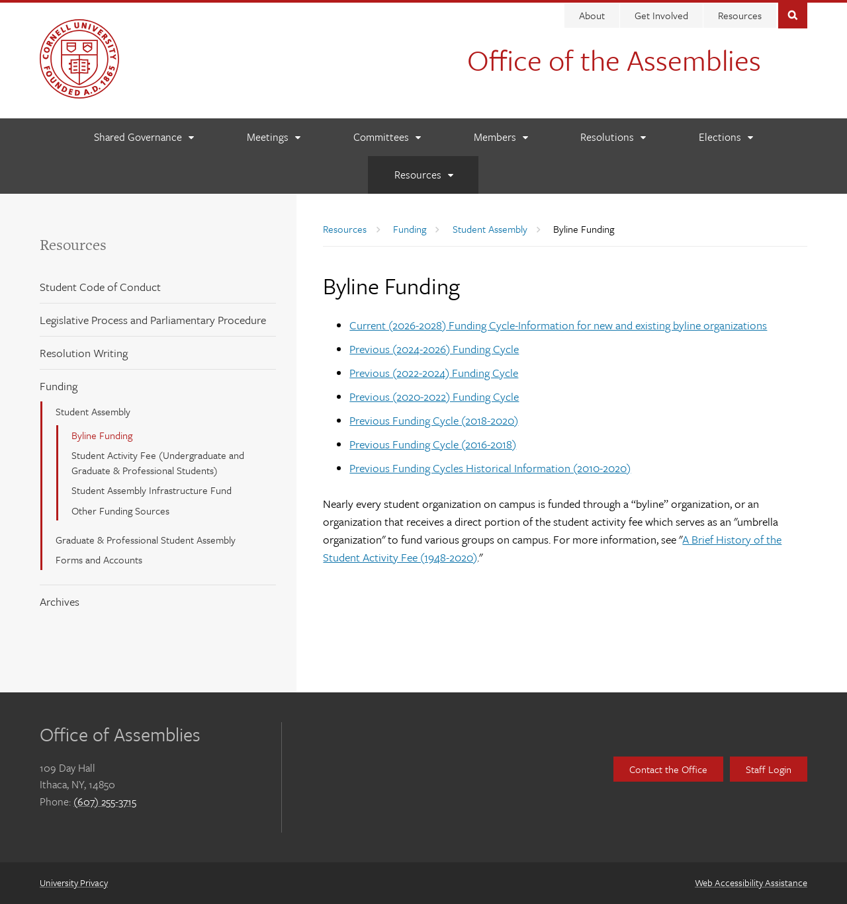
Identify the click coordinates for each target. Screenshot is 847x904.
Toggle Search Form (792, 14)
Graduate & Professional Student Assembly (146, 539)
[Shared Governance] (143, 137)
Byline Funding (101, 435)
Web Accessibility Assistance (751, 882)
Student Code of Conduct (100, 286)
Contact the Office (668, 769)
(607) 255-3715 (104, 801)
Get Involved (661, 15)
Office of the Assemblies (614, 59)
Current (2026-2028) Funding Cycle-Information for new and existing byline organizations (558, 325)
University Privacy (74, 882)
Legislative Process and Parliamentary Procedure (153, 319)
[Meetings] (273, 137)
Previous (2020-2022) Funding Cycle (434, 396)
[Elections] (725, 137)
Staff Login (768, 769)
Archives (59, 601)
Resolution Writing (84, 353)
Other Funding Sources (120, 510)
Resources (740, 15)
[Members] (500, 137)
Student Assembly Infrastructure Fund (151, 490)
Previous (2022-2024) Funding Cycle (433, 372)
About (592, 15)
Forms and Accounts (99, 559)
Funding (58, 386)
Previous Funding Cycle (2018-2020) (433, 420)
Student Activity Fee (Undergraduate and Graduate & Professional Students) (157, 462)
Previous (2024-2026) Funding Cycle (434, 349)
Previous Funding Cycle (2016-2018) (432, 444)
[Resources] (423, 175)
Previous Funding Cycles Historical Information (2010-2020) (490, 468)
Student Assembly (93, 411)
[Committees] (387, 137)
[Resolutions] (613, 137)
